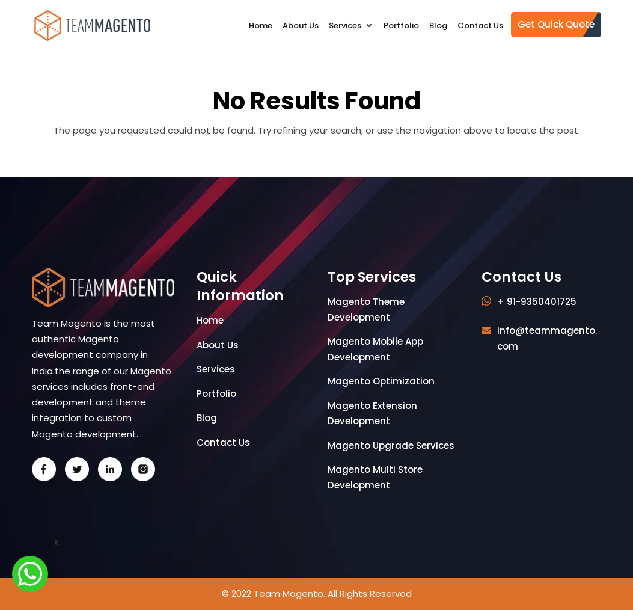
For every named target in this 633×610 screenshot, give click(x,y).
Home (260, 25)
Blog (438, 25)
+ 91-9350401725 (536, 301)
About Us (301, 25)
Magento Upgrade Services (391, 445)
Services (345, 25)
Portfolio (401, 25)
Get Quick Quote (556, 24)
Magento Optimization (381, 381)
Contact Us (480, 25)
